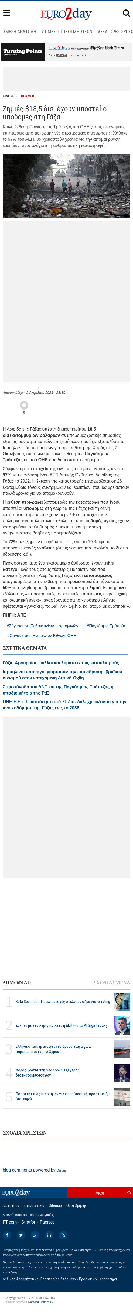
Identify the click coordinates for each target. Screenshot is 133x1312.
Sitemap (55, 1205)
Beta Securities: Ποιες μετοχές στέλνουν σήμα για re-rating (63, 1001)
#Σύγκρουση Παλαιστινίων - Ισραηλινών (42, 625)
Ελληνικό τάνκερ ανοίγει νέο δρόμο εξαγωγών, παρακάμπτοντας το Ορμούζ (53, 1049)
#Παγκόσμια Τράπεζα (106, 625)
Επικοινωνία (34, 1205)
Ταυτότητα (10, 1205)
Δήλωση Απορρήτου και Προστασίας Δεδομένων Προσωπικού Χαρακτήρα (60, 1279)
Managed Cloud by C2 (40, 1302)
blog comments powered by (35, 1170)
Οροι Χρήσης (76, 1205)
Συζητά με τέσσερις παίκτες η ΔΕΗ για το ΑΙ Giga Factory (62, 1025)
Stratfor (28, 1222)
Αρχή (100, 1192)
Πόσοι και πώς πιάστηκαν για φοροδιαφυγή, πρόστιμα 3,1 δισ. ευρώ (63, 1096)
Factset (47, 1222)
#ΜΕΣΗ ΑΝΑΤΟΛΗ (19, 31)
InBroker (68, 1254)
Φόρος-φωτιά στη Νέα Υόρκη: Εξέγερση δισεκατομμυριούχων (48, 1073)
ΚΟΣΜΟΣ (28, 96)
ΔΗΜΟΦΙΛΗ (17, 982)
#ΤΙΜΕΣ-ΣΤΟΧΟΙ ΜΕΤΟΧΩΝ (67, 31)
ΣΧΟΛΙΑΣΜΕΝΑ (111, 982)
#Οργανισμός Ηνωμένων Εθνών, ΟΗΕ (41, 635)
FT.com (10, 1222)
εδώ (61, 55)
